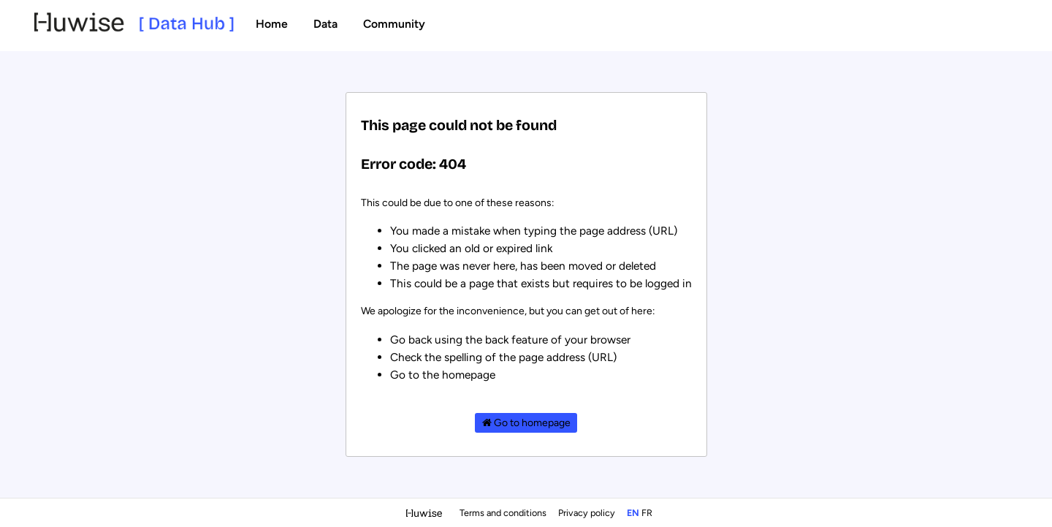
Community (394, 24)
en (633, 512)
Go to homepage (526, 423)
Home (272, 24)
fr (646, 512)
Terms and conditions (504, 512)
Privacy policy (587, 512)
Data (325, 24)
